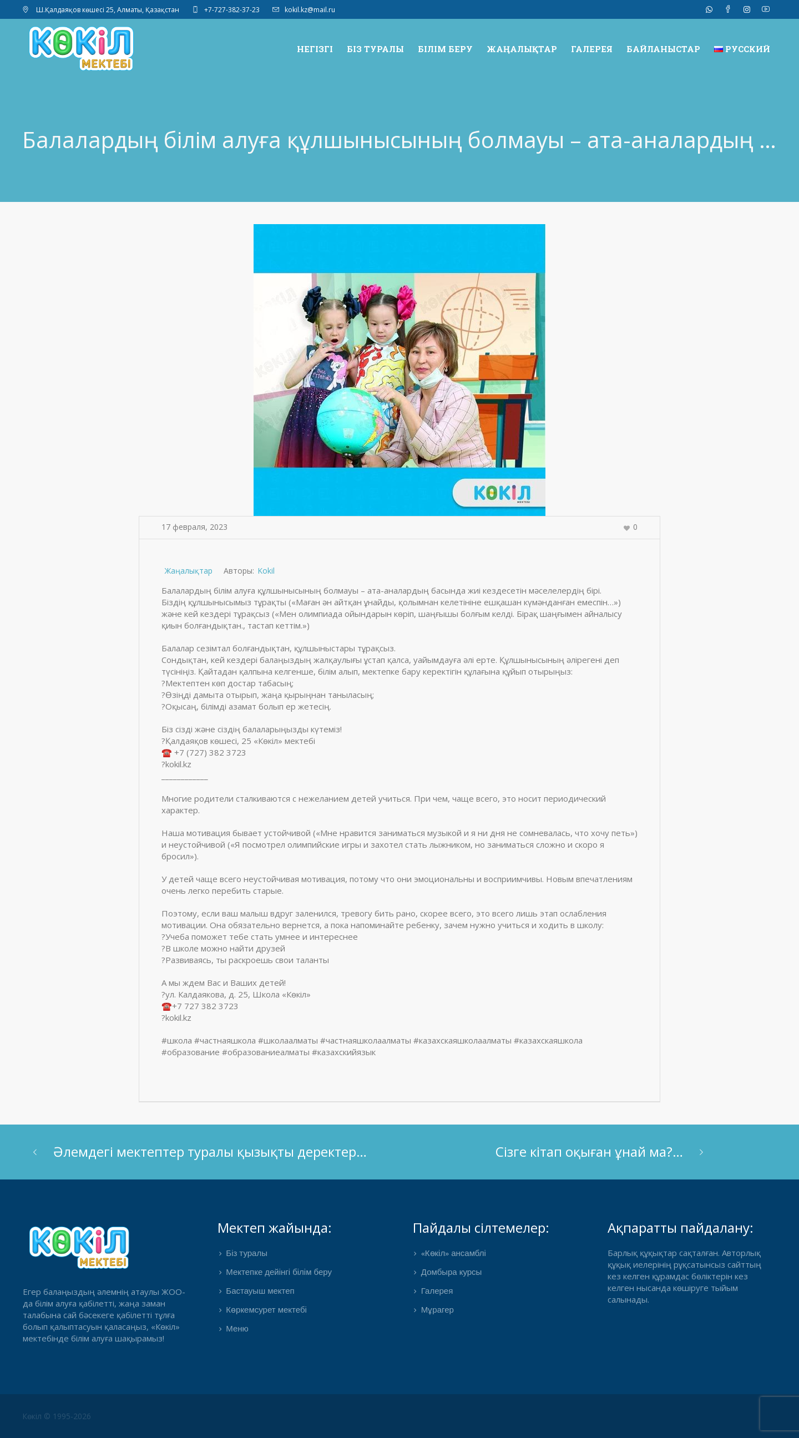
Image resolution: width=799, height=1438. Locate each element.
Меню (237, 1329)
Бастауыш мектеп (260, 1291)
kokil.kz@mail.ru (310, 9)
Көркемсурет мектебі (266, 1310)
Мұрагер (437, 1310)
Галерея (437, 1291)
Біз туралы (246, 1253)
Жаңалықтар (189, 570)
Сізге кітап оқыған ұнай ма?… (589, 1151)
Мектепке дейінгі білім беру (279, 1272)
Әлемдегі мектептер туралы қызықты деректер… (210, 1151)
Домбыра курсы (451, 1272)
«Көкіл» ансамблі (453, 1253)
